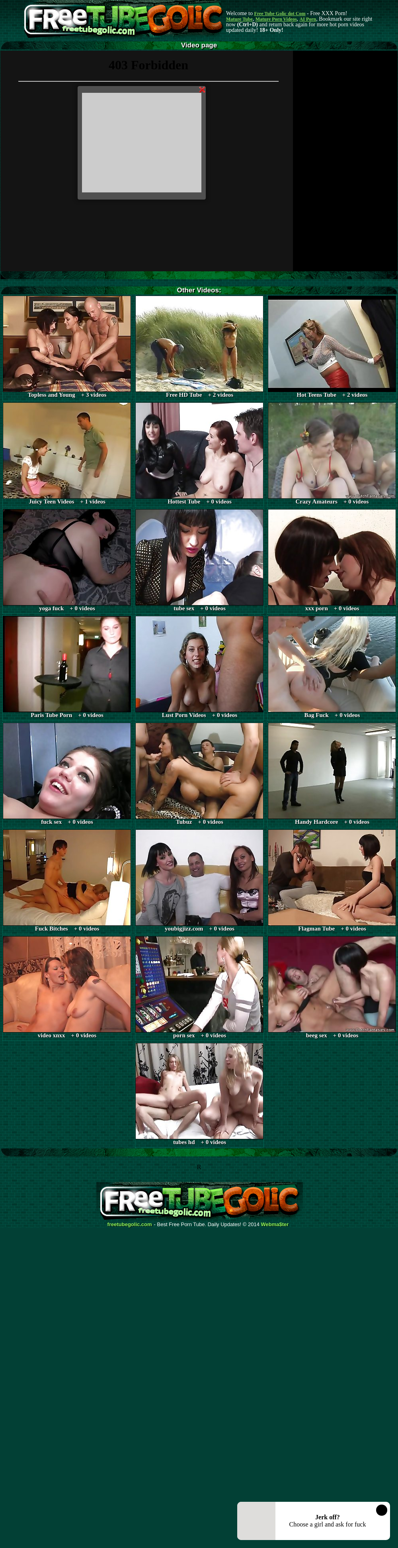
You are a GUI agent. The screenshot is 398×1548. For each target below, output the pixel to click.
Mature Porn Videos (276, 19)
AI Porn (308, 19)
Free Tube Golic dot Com (279, 13)
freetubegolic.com (129, 1224)
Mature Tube (239, 19)
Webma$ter (275, 1224)
